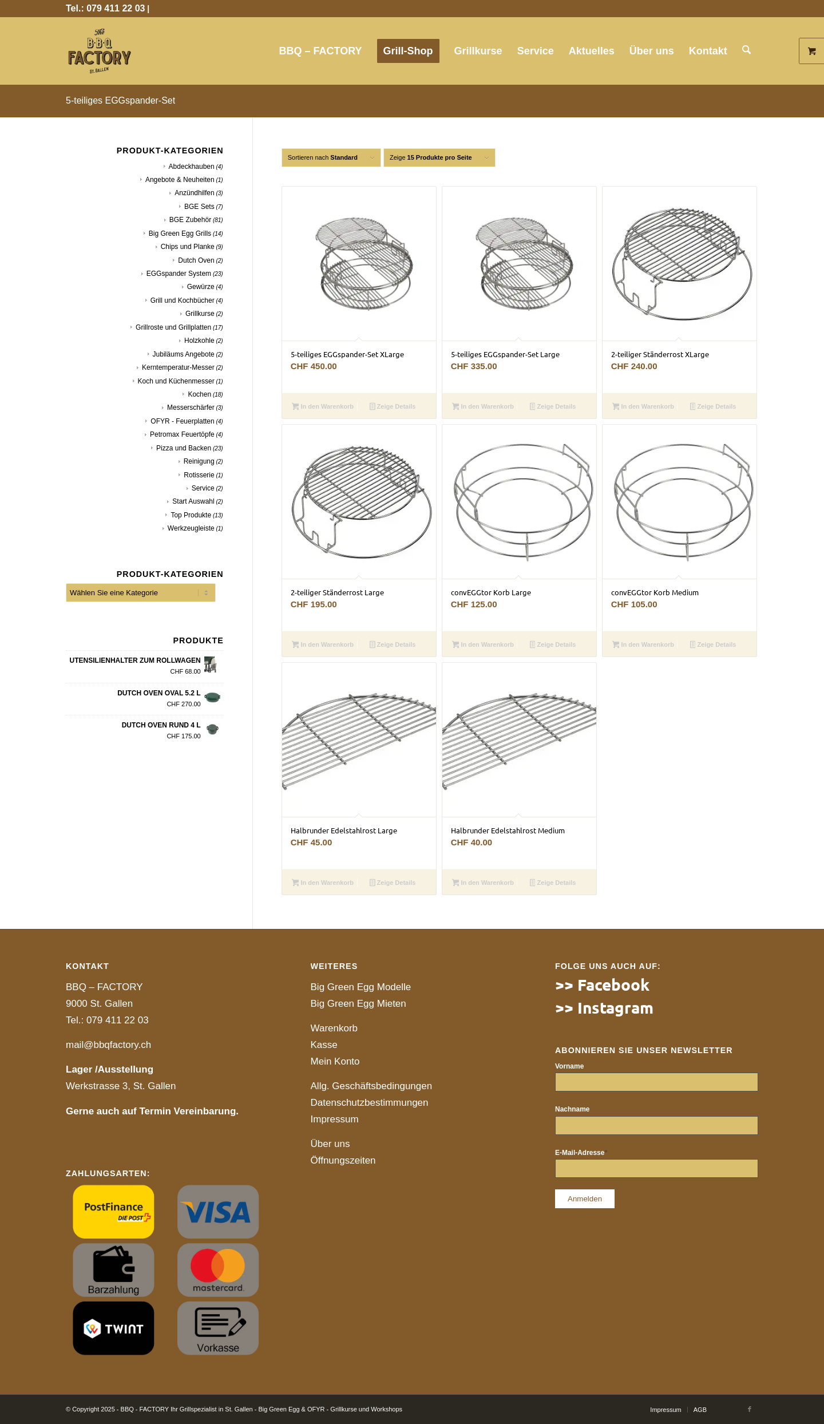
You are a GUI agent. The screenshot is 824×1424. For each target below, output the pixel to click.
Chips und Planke (188, 247)
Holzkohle (199, 341)
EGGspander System (178, 274)
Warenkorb (334, 1028)
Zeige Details (393, 407)
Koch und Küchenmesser (176, 381)
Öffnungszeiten (343, 1160)
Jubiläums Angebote (184, 354)
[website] (99, 51)
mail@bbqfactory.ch (108, 1044)
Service (203, 488)
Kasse (324, 1044)
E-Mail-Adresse (581, 1153)
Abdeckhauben (192, 167)
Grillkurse (200, 314)
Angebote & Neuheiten (180, 180)
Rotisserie (199, 475)
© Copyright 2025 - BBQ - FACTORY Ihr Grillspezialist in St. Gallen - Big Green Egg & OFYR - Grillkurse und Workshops (234, 1409)
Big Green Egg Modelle (361, 987)
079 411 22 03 (117, 1020)
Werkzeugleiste (191, 528)
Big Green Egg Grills (180, 234)
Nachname (572, 1109)
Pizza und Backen (183, 448)
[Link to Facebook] (749, 1409)
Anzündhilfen (194, 193)
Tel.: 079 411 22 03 (105, 8)
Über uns (330, 1143)
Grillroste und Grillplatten (173, 327)
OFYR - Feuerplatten (182, 421)
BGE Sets (199, 207)
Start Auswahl (193, 501)
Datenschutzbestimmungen (370, 1102)
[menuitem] (321, 51)
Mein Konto (335, 1061)
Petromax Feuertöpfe (182, 434)
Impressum (335, 1119)
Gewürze (201, 287)
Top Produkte (191, 515)
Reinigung (199, 461)
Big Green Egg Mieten (358, 1003)
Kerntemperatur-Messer (178, 367)
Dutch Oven (196, 260)
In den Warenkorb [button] (323, 407)
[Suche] (746, 51)
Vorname (569, 1066)
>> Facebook (602, 984)
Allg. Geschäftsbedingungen (372, 1086)
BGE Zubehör (190, 220)
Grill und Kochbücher (182, 300)
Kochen (199, 394)
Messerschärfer (191, 408)
